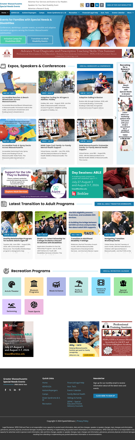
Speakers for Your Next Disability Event (43, 5)
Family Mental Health (76, 394)
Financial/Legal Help (90, 13)
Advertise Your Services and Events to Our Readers (47, 2)
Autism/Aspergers (29, 13)
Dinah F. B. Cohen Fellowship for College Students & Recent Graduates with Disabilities (51, 240)
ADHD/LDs (15, 13)
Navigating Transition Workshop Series (114, 239)
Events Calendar (118, 13)
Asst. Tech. (105, 13)
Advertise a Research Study (38, 8)
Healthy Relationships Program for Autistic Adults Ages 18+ (17, 239)
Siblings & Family (74, 398)
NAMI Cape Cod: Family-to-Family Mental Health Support (56, 146)
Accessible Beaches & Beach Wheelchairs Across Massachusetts (15, 99)
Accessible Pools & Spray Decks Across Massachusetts (16, 146)
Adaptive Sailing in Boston (91, 97)
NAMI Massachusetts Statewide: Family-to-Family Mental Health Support (93, 147)
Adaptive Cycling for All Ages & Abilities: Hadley (55, 98)
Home (4, 13)
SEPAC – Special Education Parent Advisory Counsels (75, 403)
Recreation (74, 13)
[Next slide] (115, 117)
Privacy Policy (82, 421)
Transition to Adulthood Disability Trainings (81, 239)
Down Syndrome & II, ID (56, 13)
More (130, 13)
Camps (41, 13)
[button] (82, 5)
